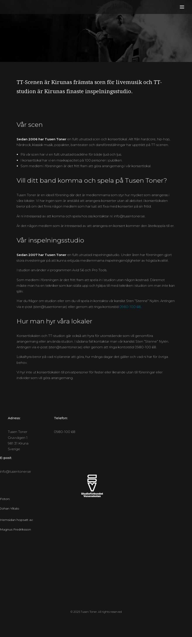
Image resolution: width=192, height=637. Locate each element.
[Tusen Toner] (9, 7)
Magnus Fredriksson (15, 529)
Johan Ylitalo (9, 508)
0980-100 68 (130, 307)
